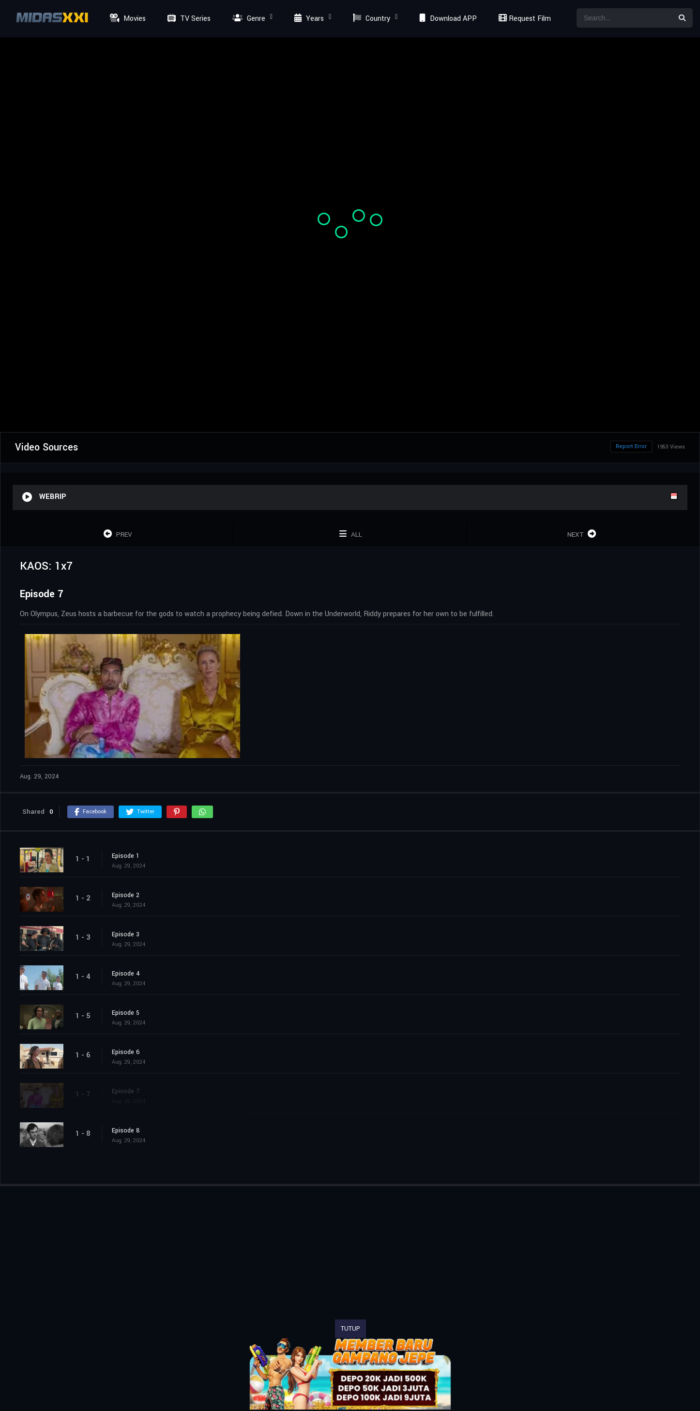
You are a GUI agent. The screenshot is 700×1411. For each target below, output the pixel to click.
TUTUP (350, 1328)
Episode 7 (125, 1091)
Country (370, 19)
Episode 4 (126, 973)
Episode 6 (126, 1052)
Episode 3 (125, 934)
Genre (247, 19)
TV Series (188, 19)
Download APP (447, 19)
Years (308, 19)
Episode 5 (125, 1012)
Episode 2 (125, 895)
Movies (126, 19)
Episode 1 (125, 856)
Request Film (523, 19)
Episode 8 (126, 1130)
